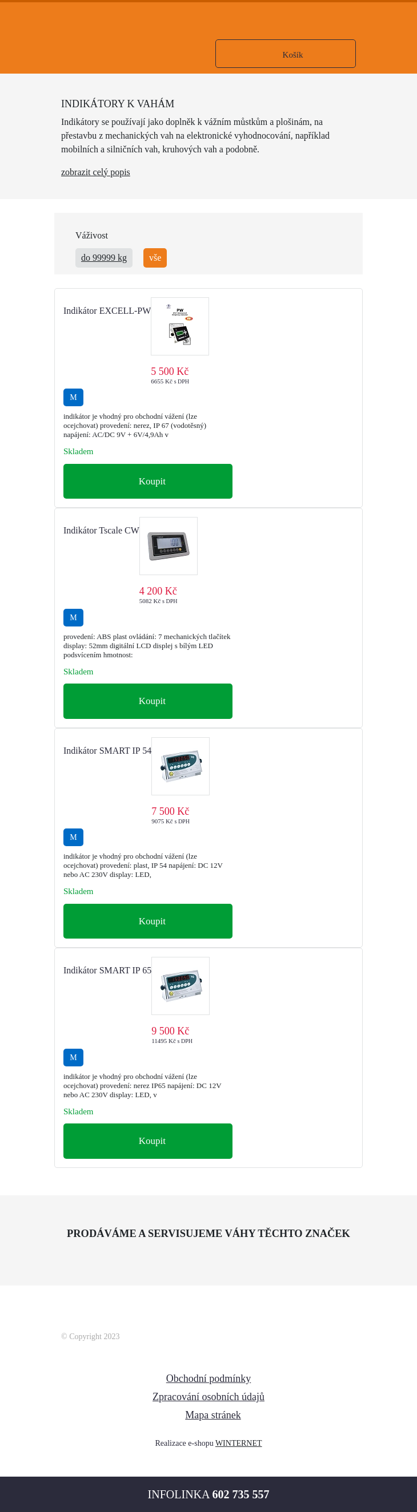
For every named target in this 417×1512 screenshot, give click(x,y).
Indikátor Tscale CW (101, 530)
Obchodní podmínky (208, 1378)
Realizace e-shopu (184, 1443)
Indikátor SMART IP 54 (107, 750)
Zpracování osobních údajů (208, 1396)
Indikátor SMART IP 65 (107, 970)
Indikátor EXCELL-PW (107, 311)
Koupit (150, 481)
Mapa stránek (212, 1415)
